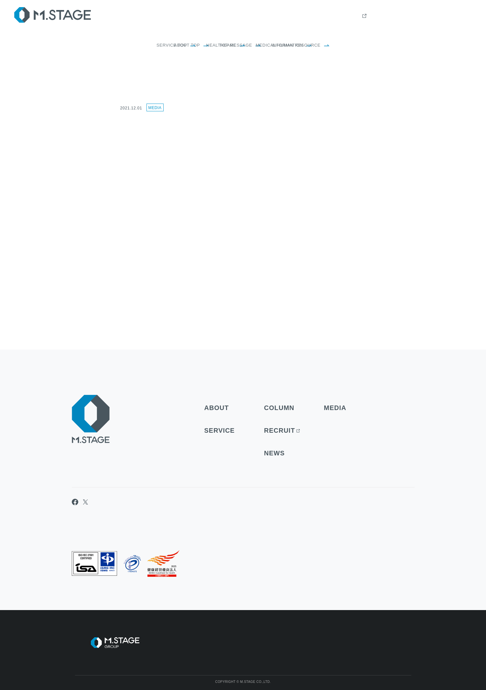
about (314, 16)
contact (461, 16)
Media (155, 108)
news (434, 16)
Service (342, 16)
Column (371, 16)
